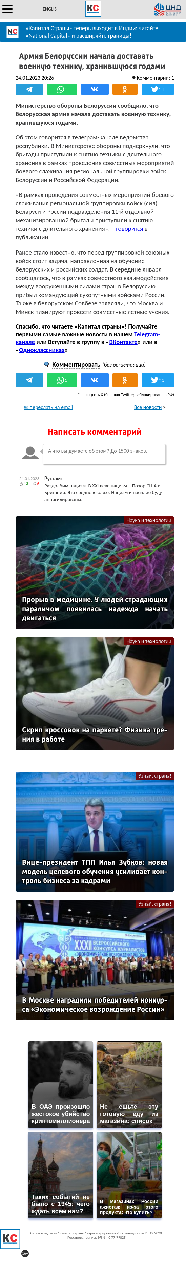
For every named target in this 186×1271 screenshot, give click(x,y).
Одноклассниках (42, 350)
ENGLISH (51, 9)
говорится (129, 228)
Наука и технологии (148, 520)
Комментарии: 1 (155, 78)
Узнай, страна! (154, 775)
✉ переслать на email (48, 407)
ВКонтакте (123, 342)
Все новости (148, 407)
